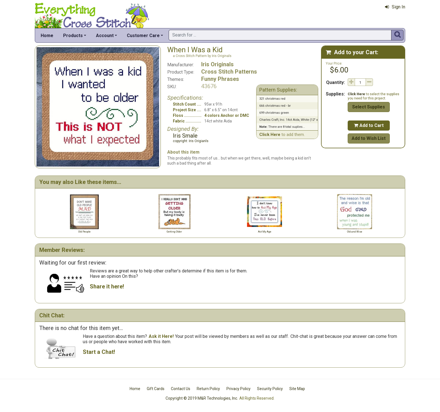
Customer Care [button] (143, 35)
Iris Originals (217, 64)
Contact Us (180, 388)
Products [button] (73, 35)
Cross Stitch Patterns (229, 71)
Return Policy (208, 388)
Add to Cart (369, 125)
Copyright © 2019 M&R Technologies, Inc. (202, 398)
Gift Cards (155, 388)
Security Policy (270, 388)
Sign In (395, 7)
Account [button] (105, 35)
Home (47, 35)
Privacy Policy (238, 388)
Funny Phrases (220, 79)
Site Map (297, 388)
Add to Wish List (369, 138)
